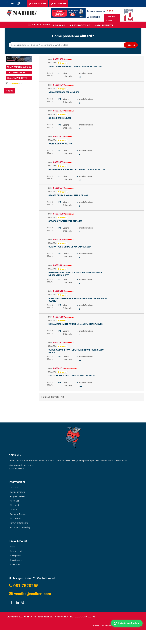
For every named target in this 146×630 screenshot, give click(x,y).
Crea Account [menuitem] (16, 551)
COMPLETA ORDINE (110, 18)
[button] (131, 45)
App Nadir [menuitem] (14, 501)
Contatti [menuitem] (13, 510)
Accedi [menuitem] (13, 547)
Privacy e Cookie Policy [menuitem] (20, 527)
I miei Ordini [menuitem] (15, 564)
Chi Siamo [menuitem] (14, 487)
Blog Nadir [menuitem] (14, 505)
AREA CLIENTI (37, 4)
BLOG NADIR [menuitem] (58, 25)
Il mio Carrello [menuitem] (16, 560)
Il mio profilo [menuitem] (15, 555)
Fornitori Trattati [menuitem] (17, 492)
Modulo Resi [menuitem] (15, 518)
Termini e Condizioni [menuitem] (19, 523)
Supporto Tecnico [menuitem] (79, 25)
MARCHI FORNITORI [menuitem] (104, 25)
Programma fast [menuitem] (17, 496)
